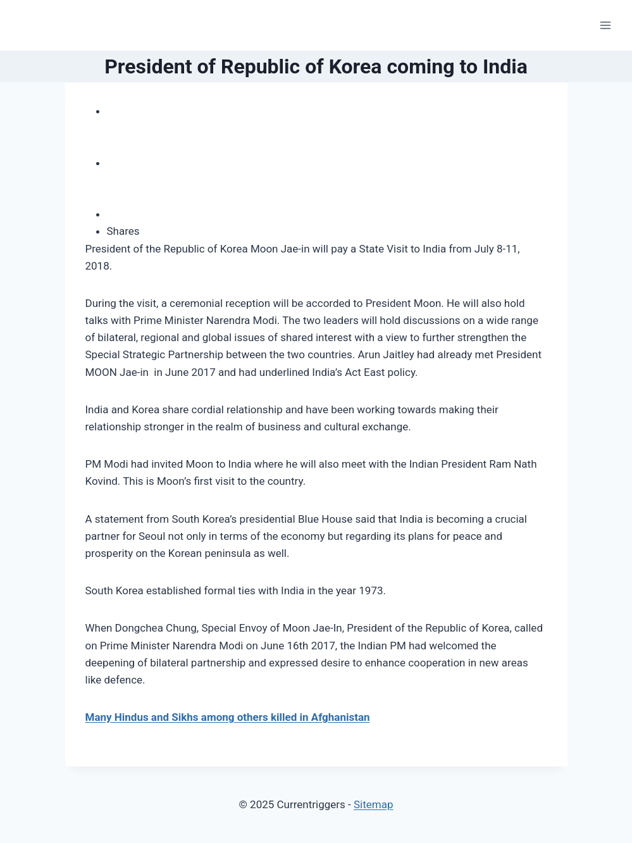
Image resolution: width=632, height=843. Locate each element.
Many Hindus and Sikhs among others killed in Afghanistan (227, 717)
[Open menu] (605, 25)
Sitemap (373, 804)
